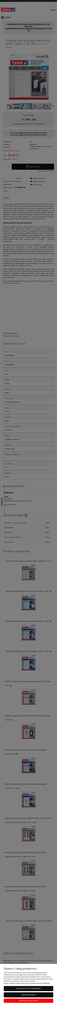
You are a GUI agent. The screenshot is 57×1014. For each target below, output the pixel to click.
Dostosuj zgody (28, 995)
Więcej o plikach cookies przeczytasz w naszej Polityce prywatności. (27, 983)
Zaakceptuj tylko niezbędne (28, 988)
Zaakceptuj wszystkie (28, 1001)
